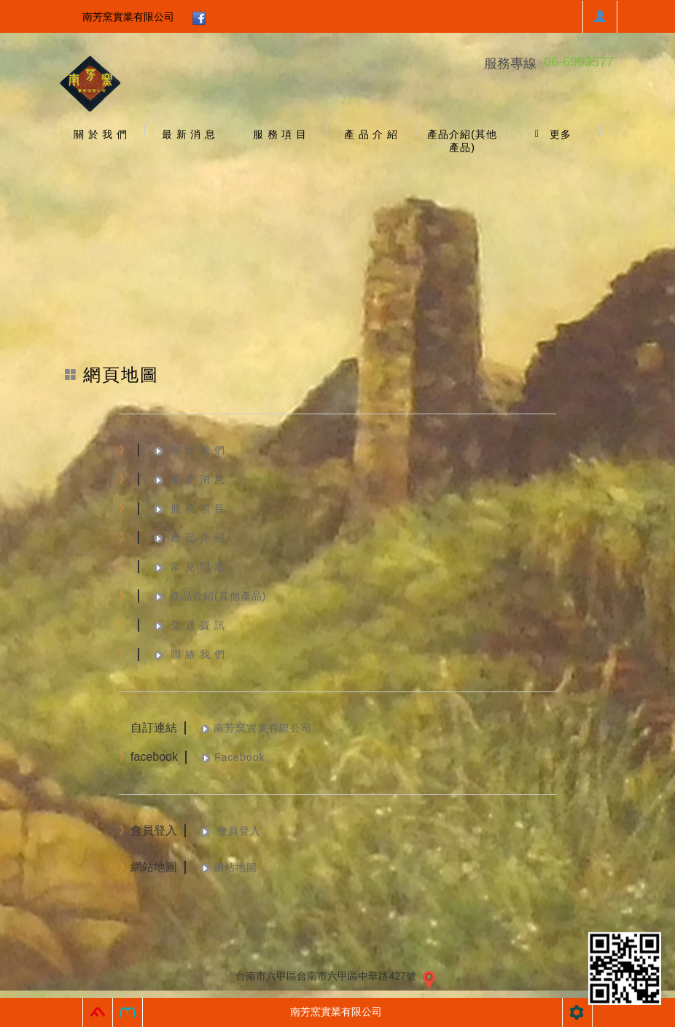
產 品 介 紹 (198, 537)
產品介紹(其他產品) (218, 596)
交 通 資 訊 (198, 625)
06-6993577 (579, 62)
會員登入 (237, 831)
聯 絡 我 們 (198, 654)
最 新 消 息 (198, 479)
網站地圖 (235, 867)
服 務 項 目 (198, 508)
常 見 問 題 (198, 567)
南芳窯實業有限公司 (128, 17)
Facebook (239, 757)
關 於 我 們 (198, 450)
